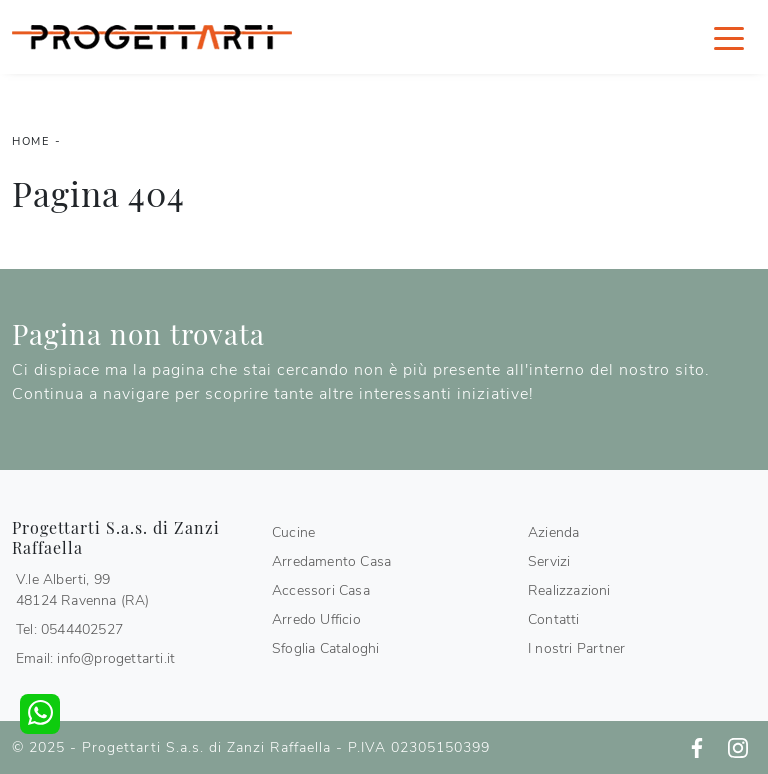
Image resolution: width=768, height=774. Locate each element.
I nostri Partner (576, 648)
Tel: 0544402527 (69, 629)
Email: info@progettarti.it (95, 658)
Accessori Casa (321, 590)
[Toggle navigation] (729, 37)
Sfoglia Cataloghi (325, 648)
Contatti (554, 619)
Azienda (553, 532)
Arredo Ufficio (316, 619)
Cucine (293, 532)
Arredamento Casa (331, 561)
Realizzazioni (569, 590)
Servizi (549, 561)
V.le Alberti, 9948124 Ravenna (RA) (83, 590)
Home (30, 141)
